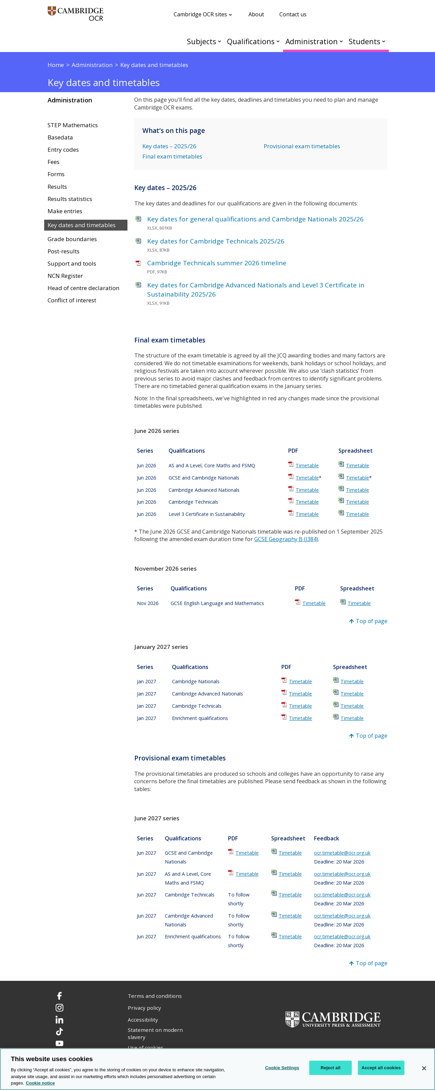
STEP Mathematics (73, 125)
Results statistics (70, 199)
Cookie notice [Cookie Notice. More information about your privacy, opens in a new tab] (40, 1083)
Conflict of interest (72, 300)
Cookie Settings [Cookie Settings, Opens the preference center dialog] (282, 1067)
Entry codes (63, 149)
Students (364, 41)
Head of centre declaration (83, 288)
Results (57, 186)
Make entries (65, 211)
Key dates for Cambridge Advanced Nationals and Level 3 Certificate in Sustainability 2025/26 (255, 290)
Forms (56, 174)
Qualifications (251, 41)
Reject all (331, 1067)
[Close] (424, 1068)
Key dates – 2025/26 (169, 146)
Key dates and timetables (82, 225)
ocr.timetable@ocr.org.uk (342, 853)
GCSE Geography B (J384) (286, 539)
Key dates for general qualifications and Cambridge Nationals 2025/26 (255, 219)
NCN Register (65, 276)
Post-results (64, 251)
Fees (53, 162)
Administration (311, 41)
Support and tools (72, 263)
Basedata (60, 137)
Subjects (201, 41)
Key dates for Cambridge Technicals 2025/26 (215, 241)
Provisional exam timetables (302, 146)
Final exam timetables (172, 156)
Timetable (307, 465)
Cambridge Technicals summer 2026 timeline (216, 262)
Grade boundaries (72, 239)
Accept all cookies (381, 1067)
